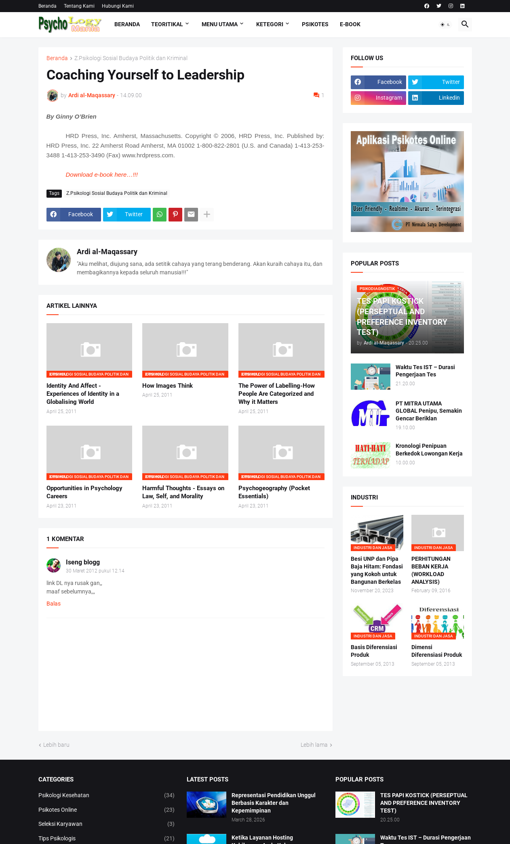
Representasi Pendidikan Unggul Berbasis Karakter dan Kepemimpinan (274, 803)
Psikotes (315, 24)
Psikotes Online (106, 810)
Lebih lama (314, 745)
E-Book (350, 24)
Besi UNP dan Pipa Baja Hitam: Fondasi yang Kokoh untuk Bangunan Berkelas (377, 570)
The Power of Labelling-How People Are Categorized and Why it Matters (276, 394)
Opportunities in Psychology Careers (84, 492)
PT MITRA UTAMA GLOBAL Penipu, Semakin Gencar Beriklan (429, 411)
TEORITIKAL (167, 24)
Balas (53, 603)
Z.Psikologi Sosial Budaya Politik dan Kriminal (131, 58)
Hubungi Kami (118, 6)
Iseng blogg (83, 562)
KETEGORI (269, 24)
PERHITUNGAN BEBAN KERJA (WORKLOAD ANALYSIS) (431, 570)
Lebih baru (56, 745)
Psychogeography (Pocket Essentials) (274, 492)
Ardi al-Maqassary (107, 251)
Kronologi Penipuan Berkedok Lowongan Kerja (429, 450)
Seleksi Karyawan (106, 824)
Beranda (47, 6)
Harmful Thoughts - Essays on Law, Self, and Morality (183, 492)
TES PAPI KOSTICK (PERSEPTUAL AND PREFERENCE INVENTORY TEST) (424, 803)
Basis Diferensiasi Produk (374, 651)
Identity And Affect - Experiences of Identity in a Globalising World (82, 394)
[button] (445, 25)
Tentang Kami (79, 6)
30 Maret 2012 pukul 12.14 (95, 571)
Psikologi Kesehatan (106, 796)
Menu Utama (220, 24)
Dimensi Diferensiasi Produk (436, 651)
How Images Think (167, 385)
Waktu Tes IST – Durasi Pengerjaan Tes (425, 371)
